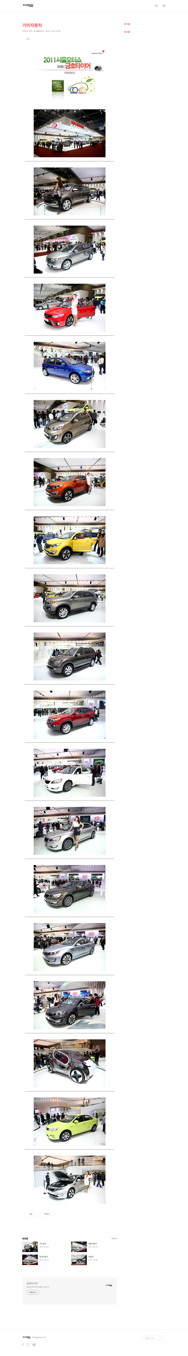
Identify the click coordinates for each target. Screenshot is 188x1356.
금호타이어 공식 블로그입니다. (38, 1286)
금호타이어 (32, 1283)
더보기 (114, 1238)
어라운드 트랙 (27, 31)
